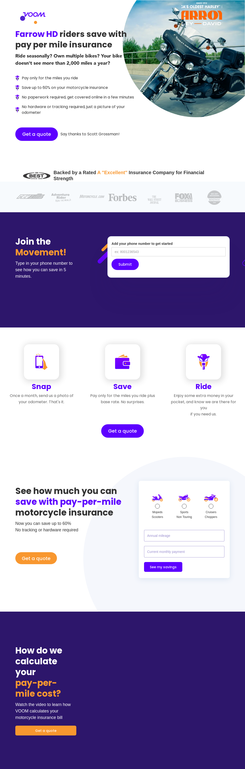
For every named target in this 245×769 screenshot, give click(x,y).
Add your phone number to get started (142, 244)
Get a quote (36, 134)
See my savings (163, 567)
